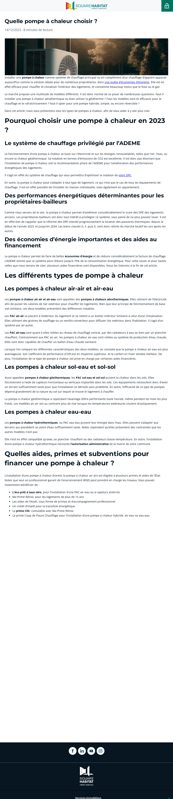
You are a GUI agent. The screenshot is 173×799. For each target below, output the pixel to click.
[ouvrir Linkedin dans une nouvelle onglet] (82, 751)
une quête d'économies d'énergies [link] (127, 82)
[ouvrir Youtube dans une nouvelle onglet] (91, 751)
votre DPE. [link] (125, 175)
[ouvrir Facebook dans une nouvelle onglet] (73, 751)
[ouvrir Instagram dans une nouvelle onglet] (100, 751)
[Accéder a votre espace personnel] (167, 6)
